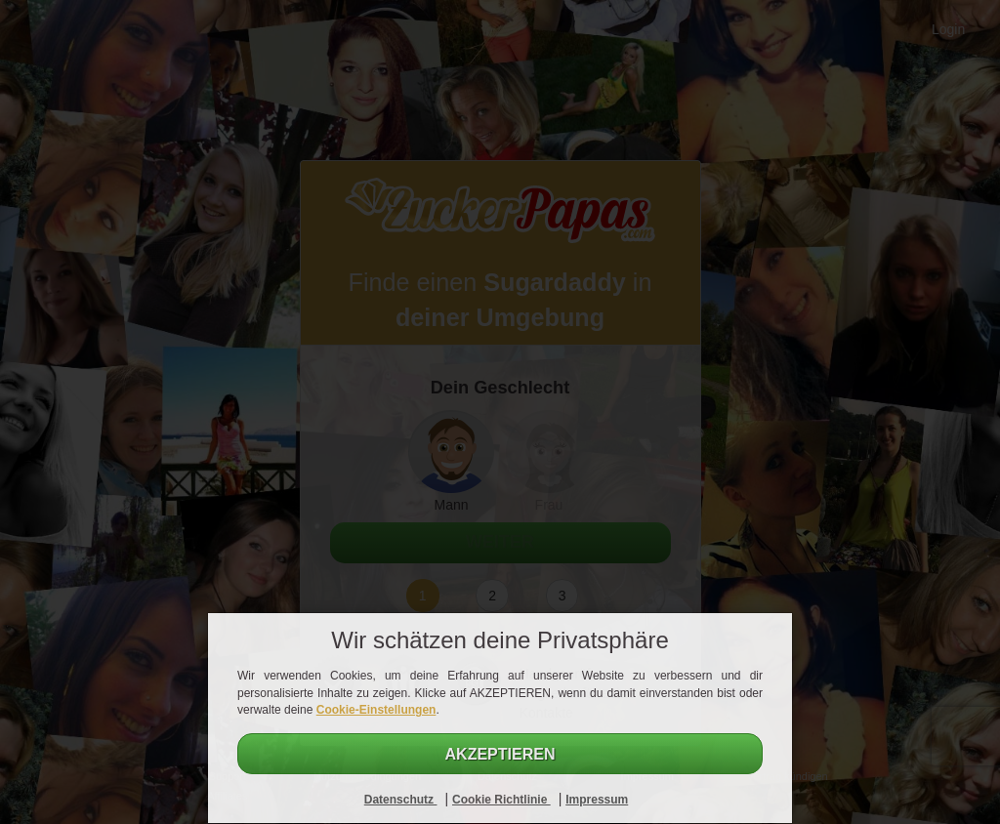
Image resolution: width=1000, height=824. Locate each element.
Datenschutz (401, 799)
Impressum (596, 799)
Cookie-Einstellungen (376, 710)
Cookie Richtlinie (501, 799)
